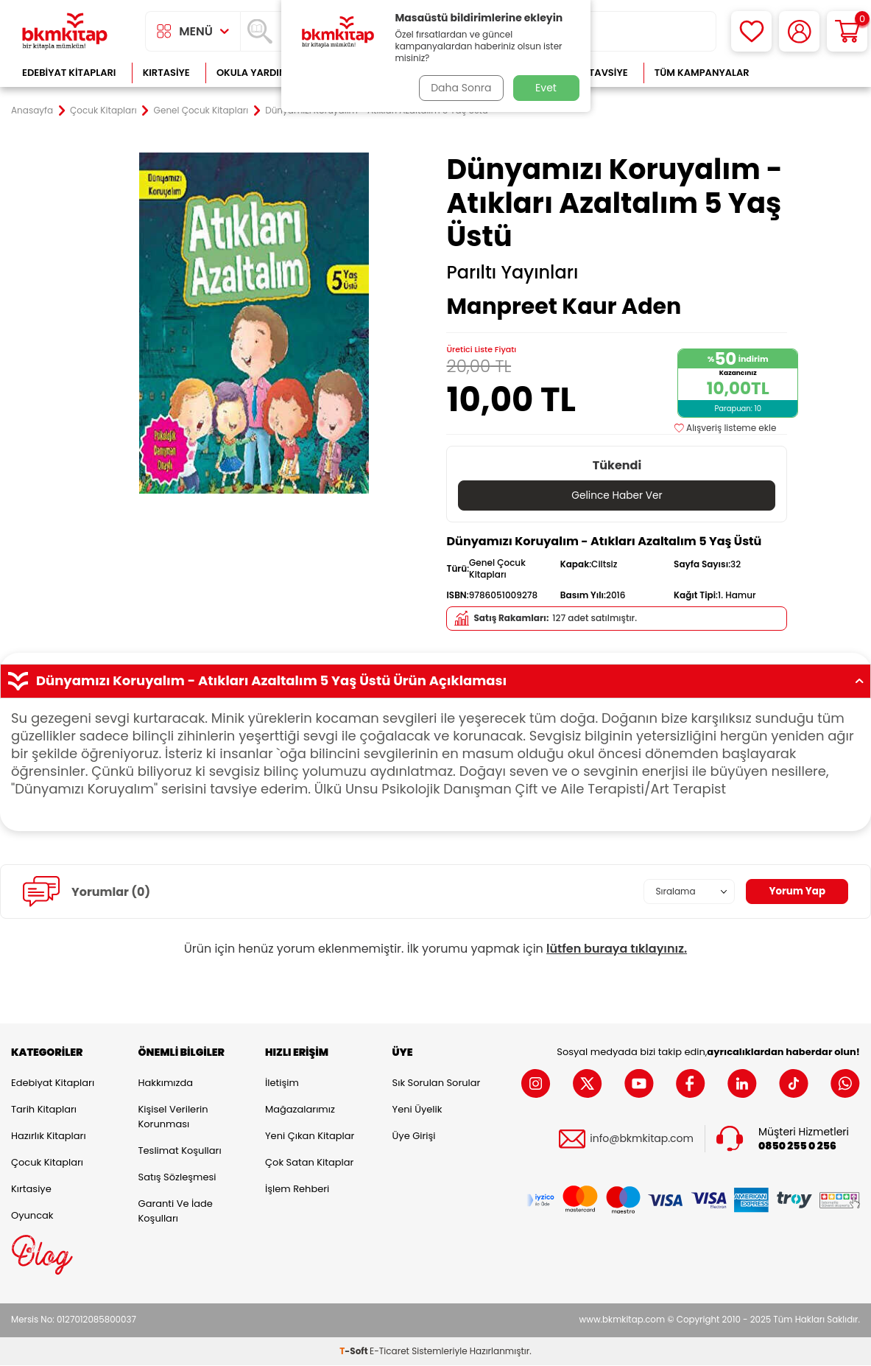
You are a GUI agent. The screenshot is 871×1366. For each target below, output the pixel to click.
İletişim (282, 1083)
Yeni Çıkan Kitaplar (309, 1136)
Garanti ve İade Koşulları (175, 1211)
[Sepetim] (847, 31)
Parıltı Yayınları (512, 272)
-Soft (354, 1351)
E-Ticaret (389, 1351)
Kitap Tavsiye (594, 72)
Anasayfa (32, 110)
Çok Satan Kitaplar (309, 1163)
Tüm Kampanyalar (702, 72)
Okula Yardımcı (256, 72)
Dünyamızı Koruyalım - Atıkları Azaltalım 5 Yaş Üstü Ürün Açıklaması (435, 681)
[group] (254, 323)
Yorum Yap (795, 891)
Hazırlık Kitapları (48, 1136)
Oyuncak (32, 1216)
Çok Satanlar (812, 72)
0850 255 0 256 (797, 1146)
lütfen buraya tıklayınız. (616, 949)
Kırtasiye (166, 72)
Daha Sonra (459, 87)
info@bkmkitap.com (642, 1139)
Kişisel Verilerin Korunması (173, 1117)
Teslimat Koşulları (180, 1151)
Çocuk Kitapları (103, 110)
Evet (546, 87)
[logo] (65, 31)
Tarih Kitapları (44, 1110)
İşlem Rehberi (297, 1190)
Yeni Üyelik (417, 1110)
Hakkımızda (165, 1083)
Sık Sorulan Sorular (436, 1083)
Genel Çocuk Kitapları (201, 110)
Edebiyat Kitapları (69, 72)
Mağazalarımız (300, 1110)
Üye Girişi (414, 1136)
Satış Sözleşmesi (177, 1178)
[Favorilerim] (751, 31)
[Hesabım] (799, 31)
